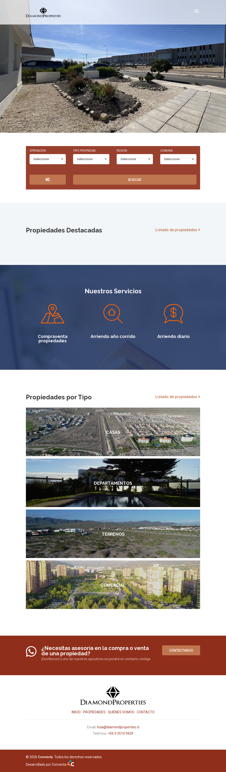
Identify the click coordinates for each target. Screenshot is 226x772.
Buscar (134, 180)
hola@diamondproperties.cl (118, 727)
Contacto (146, 712)
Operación (38, 150)
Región (122, 150)
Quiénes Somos (121, 712)
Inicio (76, 712)
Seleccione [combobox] (41, 159)
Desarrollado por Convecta (50, 764)
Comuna (166, 150)
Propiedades (94, 712)
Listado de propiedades (177, 230)
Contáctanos (181, 650)
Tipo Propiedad (84, 150)
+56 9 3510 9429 (120, 733)
